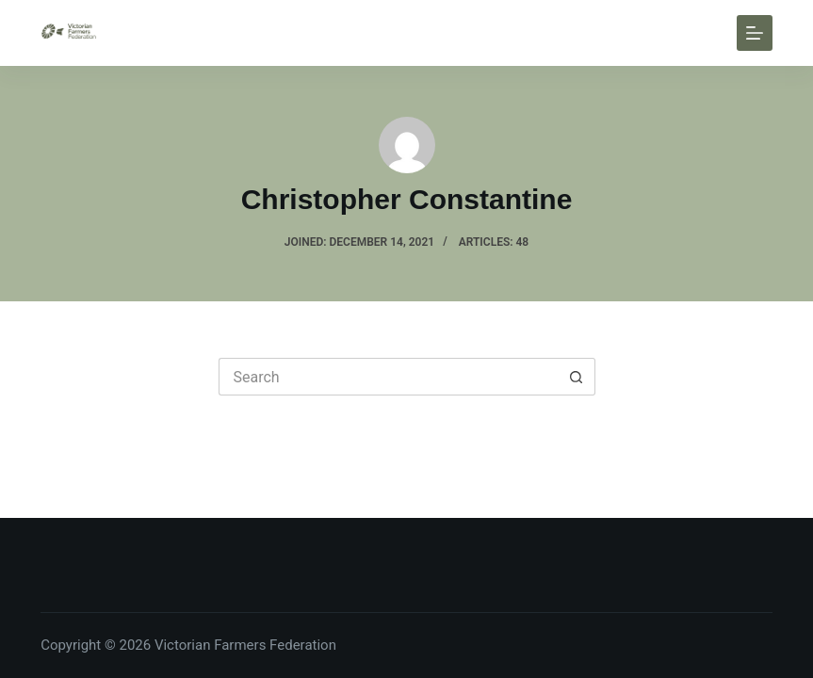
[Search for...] (388, 377)
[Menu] (754, 33)
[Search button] (576, 377)
